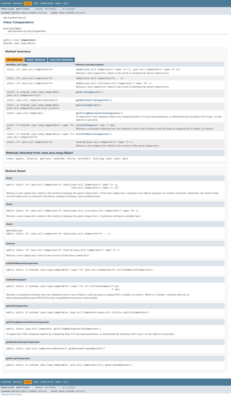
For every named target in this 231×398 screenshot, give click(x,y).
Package (17, 3)
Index (58, 3)
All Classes (68, 9)
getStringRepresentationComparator (98, 113)
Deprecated (47, 3)
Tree (36, 3)
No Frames (50, 9)
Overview (6, 3)
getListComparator (87, 105)
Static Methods (35, 59)
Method (42, 13)
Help (65, 3)
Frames (39, 9)
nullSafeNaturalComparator (93, 134)
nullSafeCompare (86, 125)
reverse (80, 142)
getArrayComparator (88, 92)
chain (79, 69)
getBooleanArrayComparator (93, 100)
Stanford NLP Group (11, 394)
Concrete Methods (61, 59)
